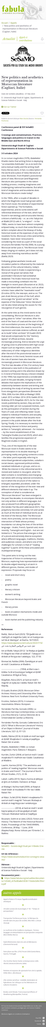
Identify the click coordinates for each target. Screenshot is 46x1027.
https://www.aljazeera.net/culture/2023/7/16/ (22, 643)
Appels (13, 22)
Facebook (40, 1021)
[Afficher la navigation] (40, 9)
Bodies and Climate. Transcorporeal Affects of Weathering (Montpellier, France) (20, 993)
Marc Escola (24, 119)
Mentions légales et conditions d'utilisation (15, 1014)
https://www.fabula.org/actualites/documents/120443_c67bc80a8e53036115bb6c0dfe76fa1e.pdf (23, 881)
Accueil (4, 22)
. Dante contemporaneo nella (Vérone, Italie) (20, 962)
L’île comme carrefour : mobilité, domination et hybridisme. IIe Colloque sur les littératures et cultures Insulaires (20, 982)
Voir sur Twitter (8, 107)
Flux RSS (40, 1018)
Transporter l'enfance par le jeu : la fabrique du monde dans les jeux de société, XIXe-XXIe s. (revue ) (22, 920)
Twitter (41, 1024)
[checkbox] (42, 39)
